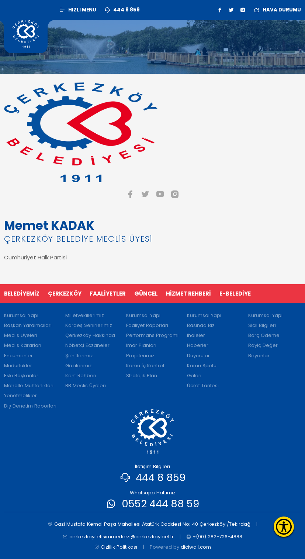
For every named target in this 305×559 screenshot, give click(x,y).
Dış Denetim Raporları (30, 405)
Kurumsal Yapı (21, 315)
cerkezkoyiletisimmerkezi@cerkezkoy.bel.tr (118, 537)
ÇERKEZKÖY (65, 293)
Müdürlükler (18, 365)
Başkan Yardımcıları (28, 325)
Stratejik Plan (141, 375)
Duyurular (198, 355)
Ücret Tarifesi (203, 385)
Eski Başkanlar (21, 375)
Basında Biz (201, 325)
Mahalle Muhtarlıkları (28, 385)
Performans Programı (152, 335)
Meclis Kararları (22, 345)
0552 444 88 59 (160, 504)
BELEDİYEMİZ (21, 293)
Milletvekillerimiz (84, 315)
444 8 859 (161, 477)
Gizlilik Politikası (115, 547)
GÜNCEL (146, 293)
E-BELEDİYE (235, 293)
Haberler (197, 345)
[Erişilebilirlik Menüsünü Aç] (284, 527)
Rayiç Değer (263, 345)
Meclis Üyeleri (20, 335)
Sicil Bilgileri (262, 325)
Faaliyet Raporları (147, 325)
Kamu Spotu (201, 365)
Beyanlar (259, 355)
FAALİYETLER (108, 293)
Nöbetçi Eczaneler (87, 345)
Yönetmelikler (20, 395)
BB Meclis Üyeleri (85, 385)
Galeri (194, 375)
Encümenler (18, 355)
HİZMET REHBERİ (188, 293)
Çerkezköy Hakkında (90, 335)
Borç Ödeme (264, 335)
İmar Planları (141, 345)
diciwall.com (196, 547)
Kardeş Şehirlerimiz (88, 325)
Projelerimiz (140, 355)
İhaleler (196, 335)
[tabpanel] (152, 240)
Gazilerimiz (78, 365)
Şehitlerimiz (79, 355)
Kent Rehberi (80, 375)
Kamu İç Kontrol (145, 365)
